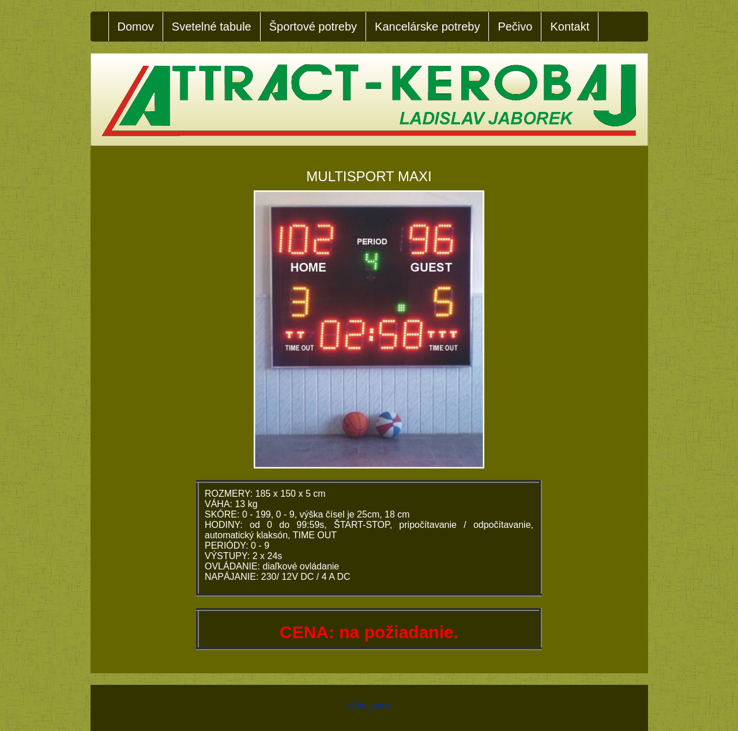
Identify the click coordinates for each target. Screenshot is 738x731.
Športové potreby (313, 26)
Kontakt (569, 26)
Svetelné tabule (211, 26)
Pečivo (515, 26)
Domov (136, 26)
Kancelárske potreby (427, 26)
